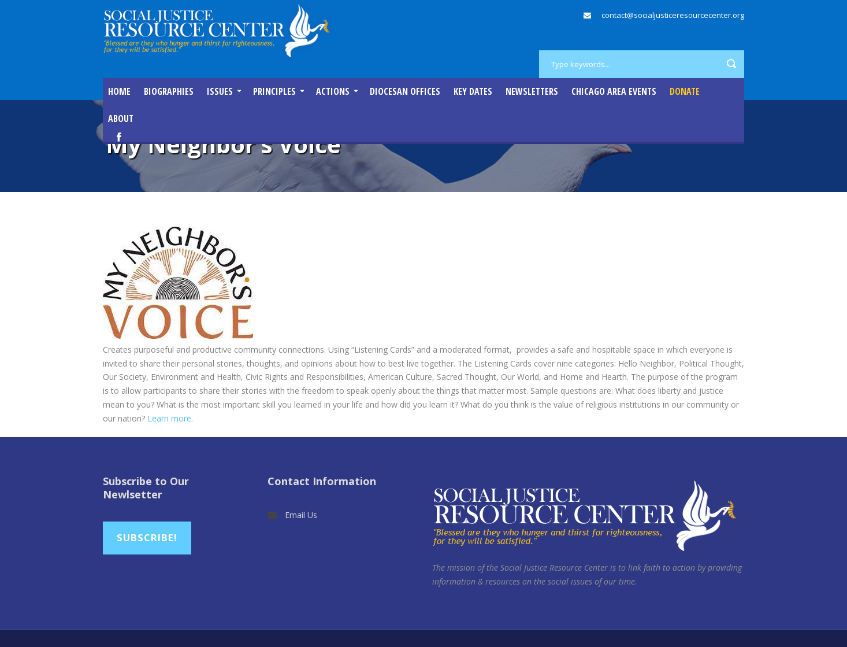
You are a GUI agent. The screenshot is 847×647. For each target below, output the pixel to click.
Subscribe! (147, 537)
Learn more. (170, 418)
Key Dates (473, 91)
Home (119, 91)
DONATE (685, 91)
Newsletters (532, 91)
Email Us (301, 514)
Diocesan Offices (405, 91)
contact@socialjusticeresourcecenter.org (672, 15)
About (120, 118)
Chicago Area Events (613, 91)
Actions (333, 91)
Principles (274, 91)
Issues (220, 91)
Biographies (169, 91)
